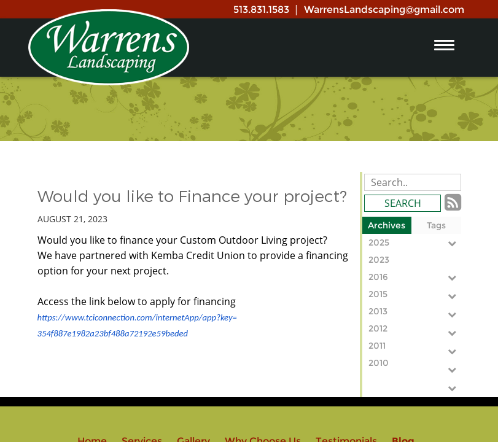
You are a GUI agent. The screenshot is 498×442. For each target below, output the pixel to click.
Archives (386, 225)
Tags (436, 225)
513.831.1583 (261, 9)
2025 (414, 242)
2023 (414, 261)
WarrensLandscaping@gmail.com (384, 9)
